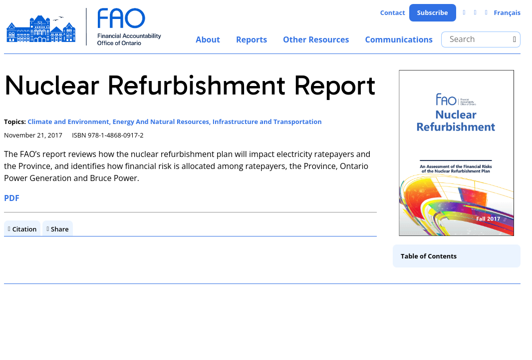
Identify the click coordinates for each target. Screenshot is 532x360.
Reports (251, 39)
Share (60, 229)
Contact (392, 12)
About (208, 39)
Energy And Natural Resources (161, 121)
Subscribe (432, 12)
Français (507, 12)
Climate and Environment (68, 121)
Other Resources (316, 39)
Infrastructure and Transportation (267, 121)
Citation (24, 229)
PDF (11, 198)
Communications (399, 39)
